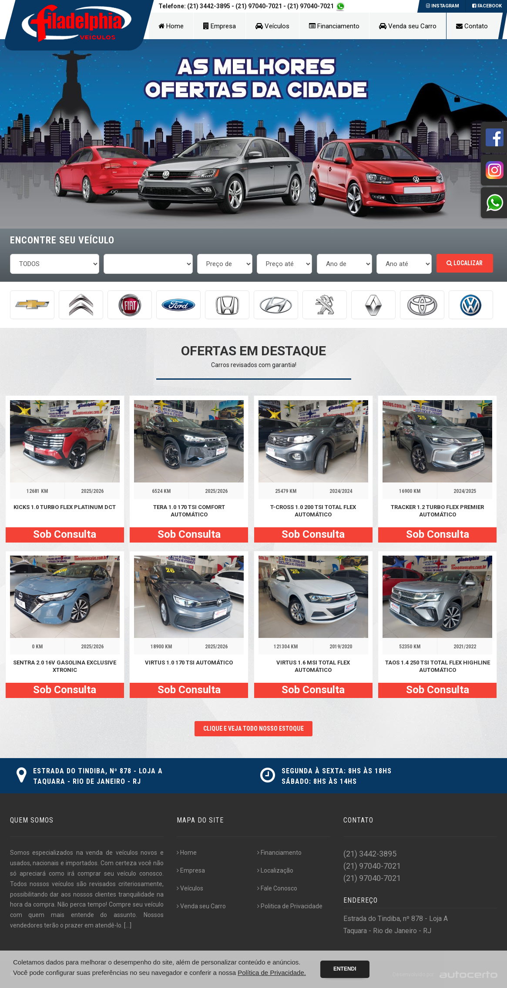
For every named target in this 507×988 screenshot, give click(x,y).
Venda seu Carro (407, 26)
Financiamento (334, 26)
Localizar (465, 263)
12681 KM (37, 491)
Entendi (344, 969)
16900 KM (409, 491)
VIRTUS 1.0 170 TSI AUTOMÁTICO (189, 662)
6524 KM (161, 491)
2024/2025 (464, 491)
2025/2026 (92, 491)
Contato (472, 26)
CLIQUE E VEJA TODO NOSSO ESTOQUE (253, 728)
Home (171, 26)
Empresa (219, 26)
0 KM (37, 647)
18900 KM (161, 647)
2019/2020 (340, 647)
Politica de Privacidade (289, 906)
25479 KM (285, 491)
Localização (275, 870)
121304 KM (286, 647)
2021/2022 (464, 647)
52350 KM (409, 647)
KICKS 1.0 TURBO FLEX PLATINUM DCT (64, 507)
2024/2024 (340, 491)
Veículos (272, 26)
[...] (127, 925)
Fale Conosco (277, 888)
